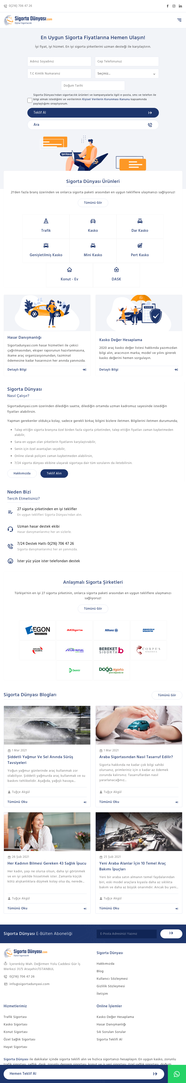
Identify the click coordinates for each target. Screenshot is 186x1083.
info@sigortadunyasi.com (27, 938)
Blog (100, 926)
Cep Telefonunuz (127, 61)
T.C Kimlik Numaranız (59, 73)
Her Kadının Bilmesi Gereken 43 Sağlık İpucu (47, 818)
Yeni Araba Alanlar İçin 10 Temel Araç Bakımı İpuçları (132, 821)
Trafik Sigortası (15, 971)
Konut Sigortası (16, 986)
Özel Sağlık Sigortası (19, 994)
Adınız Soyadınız (59, 61)
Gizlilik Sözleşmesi (111, 941)
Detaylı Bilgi (47, 345)
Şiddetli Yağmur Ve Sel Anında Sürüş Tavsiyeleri (40, 715)
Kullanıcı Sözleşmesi (112, 933)
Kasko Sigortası (15, 979)
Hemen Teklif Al (84, 1074)
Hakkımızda (22, 449)
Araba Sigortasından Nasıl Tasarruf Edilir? (136, 712)
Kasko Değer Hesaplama (115, 971)
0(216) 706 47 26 (18, 5)
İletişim (102, 948)
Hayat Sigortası (15, 1001)
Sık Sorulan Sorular (111, 986)
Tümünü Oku (47, 757)
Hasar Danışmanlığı (111, 979)
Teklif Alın (54, 449)
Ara (93, 125)
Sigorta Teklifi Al (109, 994)
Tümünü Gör (93, 202)
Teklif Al (93, 113)
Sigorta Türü (127, 73)
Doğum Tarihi (93, 85)
